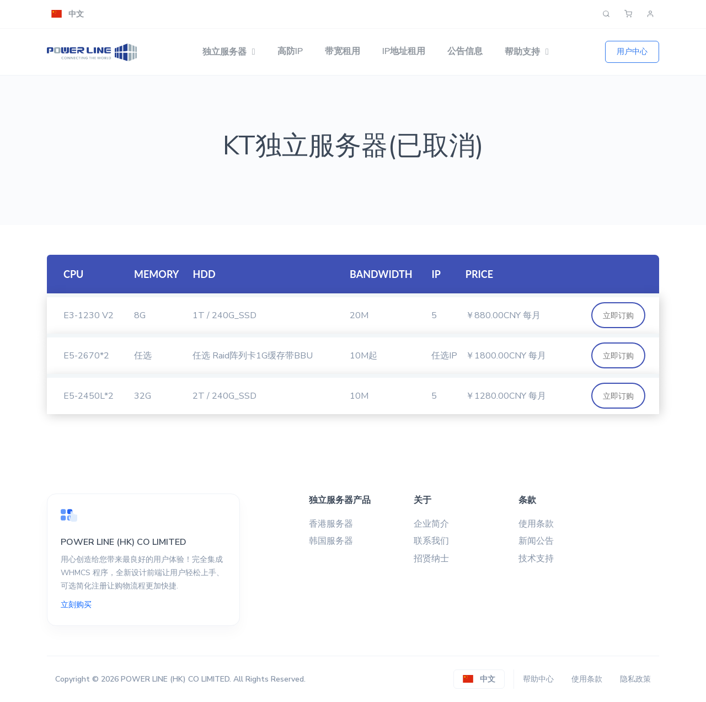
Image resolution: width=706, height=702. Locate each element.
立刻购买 (76, 604)
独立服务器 (224, 52)
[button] (67, 14)
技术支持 (536, 559)
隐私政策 (635, 679)
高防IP (290, 51)
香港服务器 (331, 524)
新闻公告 (536, 541)
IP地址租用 (403, 51)
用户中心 (632, 51)
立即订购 (618, 315)
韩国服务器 (331, 541)
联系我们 (431, 541)
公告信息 (465, 51)
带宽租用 (342, 51)
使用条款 (536, 524)
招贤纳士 (431, 559)
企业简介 (431, 524)
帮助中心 (538, 679)
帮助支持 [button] (522, 52)
